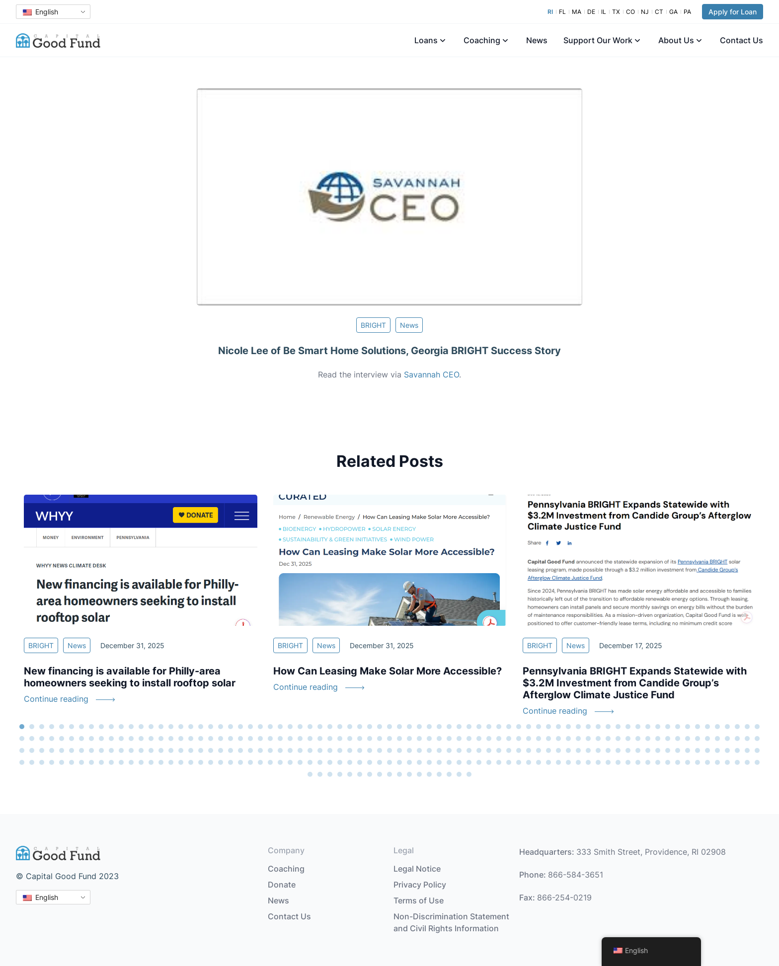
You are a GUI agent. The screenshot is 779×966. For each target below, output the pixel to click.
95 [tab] (210, 738)
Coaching (482, 40)
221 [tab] (717, 750)
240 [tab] (160, 762)
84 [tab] (101, 738)
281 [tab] (568, 762)
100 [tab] (260, 738)
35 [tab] (359, 726)
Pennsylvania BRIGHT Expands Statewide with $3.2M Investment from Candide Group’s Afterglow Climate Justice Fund (635, 683)
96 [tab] (220, 738)
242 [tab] (180, 762)
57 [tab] (578, 726)
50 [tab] (508, 726)
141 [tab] (667, 738)
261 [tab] (369, 762)
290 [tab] (657, 762)
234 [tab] (101, 762)
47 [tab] (478, 726)
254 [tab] (300, 762)
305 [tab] (349, 774)
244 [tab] (200, 762)
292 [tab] (677, 762)
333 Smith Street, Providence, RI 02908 (651, 852)
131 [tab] (568, 738)
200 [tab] (508, 750)
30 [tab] (310, 726)
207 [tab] (578, 750)
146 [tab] (717, 738)
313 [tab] (429, 774)
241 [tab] (170, 762)
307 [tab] (369, 774)
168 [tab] (190, 750)
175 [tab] (260, 750)
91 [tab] (170, 738)
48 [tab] (488, 726)
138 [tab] (637, 738)
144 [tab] (697, 738)
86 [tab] (121, 738)
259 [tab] (349, 762)
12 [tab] (131, 726)
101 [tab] (270, 738)
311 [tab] (409, 774)
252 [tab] (280, 762)
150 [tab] (757, 738)
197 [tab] (478, 750)
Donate (282, 885)
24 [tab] (250, 726)
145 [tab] (707, 738)
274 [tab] (498, 762)
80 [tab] (61, 738)
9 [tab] (101, 726)
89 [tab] (151, 738)
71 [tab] (717, 726)
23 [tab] (240, 726)
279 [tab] (548, 762)
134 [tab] (598, 738)
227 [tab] (31, 762)
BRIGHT (373, 325)
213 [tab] (637, 750)
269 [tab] (449, 762)
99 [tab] (250, 738)
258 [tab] (339, 762)
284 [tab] (598, 762)
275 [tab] (508, 762)
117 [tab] (429, 738)
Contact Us (741, 40)
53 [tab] (538, 726)
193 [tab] (439, 750)
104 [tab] (300, 738)
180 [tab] (310, 750)
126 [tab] (518, 738)
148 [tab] (737, 738)
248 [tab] (240, 762)
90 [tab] (160, 738)
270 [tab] (459, 762)
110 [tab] (359, 738)
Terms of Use (418, 900)
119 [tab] (449, 738)
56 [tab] (568, 726)
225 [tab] (757, 750)
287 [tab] (627, 762)
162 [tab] (131, 750)
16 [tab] (170, 726)
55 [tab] (558, 726)
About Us (676, 40)
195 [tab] (459, 750)
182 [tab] (329, 750)
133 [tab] (588, 738)
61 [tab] (618, 726)
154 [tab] (51, 750)
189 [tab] (399, 750)
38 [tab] (389, 726)
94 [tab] (200, 738)
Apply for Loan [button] (732, 11)
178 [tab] (290, 750)
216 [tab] (667, 750)
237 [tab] (131, 762)
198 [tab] (488, 750)
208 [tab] (588, 750)
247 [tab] (230, 762)
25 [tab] (260, 726)
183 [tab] (339, 750)
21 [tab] (220, 726)
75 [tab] (757, 726)
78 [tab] (41, 738)
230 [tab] (61, 762)
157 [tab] (81, 750)
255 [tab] (310, 762)
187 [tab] (379, 750)
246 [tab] (220, 762)
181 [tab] (319, 750)
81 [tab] (71, 738)
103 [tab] (290, 738)
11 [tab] (121, 726)
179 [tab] (300, 750)
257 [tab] (329, 762)
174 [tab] (250, 750)
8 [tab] (91, 726)
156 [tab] (71, 750)
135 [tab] (608, 738)
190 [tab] (409, 750)
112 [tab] (379, 738)
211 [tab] (618, 750)
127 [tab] (528, 738)
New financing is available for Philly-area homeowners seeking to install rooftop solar (129, 677)
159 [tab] (101, 750)
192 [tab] (429, 750)
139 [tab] (647, 738)
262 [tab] (379, 762)
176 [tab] (270, 750)
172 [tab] (230, 750)
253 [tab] (290, 762)
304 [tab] (339, 774)
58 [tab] (588, 726)
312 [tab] (419, 774)
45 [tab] (459, 726)
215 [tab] (657, 750)
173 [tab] (240, 750)
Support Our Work (597, 40)
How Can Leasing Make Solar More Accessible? (387, 671)
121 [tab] (469, 738)
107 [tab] (329, 738)
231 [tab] (71, 762)
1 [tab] (21, 726)
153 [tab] (41, 750)
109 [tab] (349, 738)
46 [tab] (469, 726)
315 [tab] (449, 774)
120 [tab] (459, 738)
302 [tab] (319, 774)
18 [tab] (190, 726)
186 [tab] (369, 750)
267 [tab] (429, 762)
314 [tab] (439, 774)
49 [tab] (498, 726)
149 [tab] (747, 738)
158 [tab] (91, 750)
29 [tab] (300, 726)
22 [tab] (230, 726)
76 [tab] (21, 738)
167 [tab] (180, 750)
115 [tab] (409, 738)
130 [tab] (558, 738)
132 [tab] (578, 738)
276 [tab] (518, 762)
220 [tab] (707, 750)
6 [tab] (71, 726)
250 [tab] (260, 762)
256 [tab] (319, 762)
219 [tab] (697, 750)
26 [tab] (270, 726)
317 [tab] (469, 774)
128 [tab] (538, 738)
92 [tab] (180, 738)
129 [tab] (548, 738)
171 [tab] (220, 750)
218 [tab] (687, 750)
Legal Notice (417, 869)
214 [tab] (647, 750)
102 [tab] (280, 738)
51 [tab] (518, 726)
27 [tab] (280, 726)
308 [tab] (379, 774)
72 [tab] (727, 726)
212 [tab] (627, 750)
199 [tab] (498, 750)
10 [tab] (111, 726)
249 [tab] (250, 762)
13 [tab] (141, 726)
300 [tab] (757, 762)
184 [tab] (349, 750)
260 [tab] (359, 762)
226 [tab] (21, 762)
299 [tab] (747, 762)
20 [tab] (210, 726)
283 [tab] (588, 762)
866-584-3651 (575, 875)
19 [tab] (200, 726)
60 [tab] (608, 726)
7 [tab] (81, 726)
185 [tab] (359, 750)
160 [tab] (111, 750)
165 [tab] (160, 750)
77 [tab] (31, 738)
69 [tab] (697, 726)
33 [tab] (339, 726)
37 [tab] (379, 726)
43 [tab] (439, 726)
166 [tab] (170, 750)
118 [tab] (439, 738)
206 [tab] (568, 750)
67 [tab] (677, 726)
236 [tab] (121, 762)
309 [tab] (389, 774)
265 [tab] (409, 762)
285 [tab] (608, 762)
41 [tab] (419, 726)
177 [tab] (280, 750)
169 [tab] (200, 750)
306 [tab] (359, 774)
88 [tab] (141, 738)
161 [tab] (121, 750)
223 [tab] (737, 750)
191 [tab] (419, 750)
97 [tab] (230, 738)
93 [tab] (190, 738)
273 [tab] (488, 762)
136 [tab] (618, 738)
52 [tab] (528, 726)
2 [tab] (31, 726)
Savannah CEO (431, 374)
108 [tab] (339, 738)
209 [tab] (598, 750)
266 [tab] (419, 762)
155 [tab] (61, 750)
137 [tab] (627, 738)
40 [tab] (409, 726)
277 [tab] (528, 762)
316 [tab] (459, 774)
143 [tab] (687, 738)
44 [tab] (449, 726)
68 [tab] (687, 726)
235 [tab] (111, 762)
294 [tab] (697, 762)
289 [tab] (647, 762)
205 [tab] (558, 750)
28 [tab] (290, 726)
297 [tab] (727, 762)
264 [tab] (399, 762)
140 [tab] (657, 738)
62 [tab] (627, 726)
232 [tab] (81, 762)
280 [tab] (558, 762)
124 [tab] (498, 738)
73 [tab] (737, 726)
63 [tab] (637, 726)
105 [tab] (310, 738)
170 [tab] (210, 750)
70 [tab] (707, 726)
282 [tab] (578, 762)
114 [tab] (399, 738)
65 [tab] (657, 726)
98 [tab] (240, 738)
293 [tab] (687, 762)
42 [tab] (429, 726)
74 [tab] (747, 726)
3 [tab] (41, 726)
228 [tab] (41, 762)
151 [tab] (21, 750)
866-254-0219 (564, 897)
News (536, 40)
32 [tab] (329, 726)
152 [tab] (31, 750)
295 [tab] (707, 762)
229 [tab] (51, 762)
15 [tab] (160, 726)
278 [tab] (538, 762)
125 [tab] (508, 738)
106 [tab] (319, 738)
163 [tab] (141, 750)
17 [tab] (180, 726)
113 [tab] (389, 738)
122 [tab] (478, 738)
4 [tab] (51, 726)
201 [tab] (518, 750)
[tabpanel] (140, 606)
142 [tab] (677, 738)
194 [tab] (449, 750)
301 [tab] (310, 774)
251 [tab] (270, 762)
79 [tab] (51, 738)
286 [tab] (618, 762)
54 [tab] (548, 726)
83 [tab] (91, 738)
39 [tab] (399, 726)
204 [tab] (548, 750)
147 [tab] (727, 738)
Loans (426, 40)
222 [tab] (727, 750)
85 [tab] (111, 738)
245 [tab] (210, 762)
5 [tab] (61, 726)
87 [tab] (131, 738)
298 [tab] (737, 762)
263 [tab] (389, 762)
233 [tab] (91, 762)
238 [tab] (141, 762)
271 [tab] (469, 762)
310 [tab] (399, 774)
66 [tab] (667, 726)
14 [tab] (151, 726)
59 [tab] (598, 726)
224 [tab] (747, 750)
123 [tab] (488, 738)
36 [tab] (369, 726)
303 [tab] (329, 774)
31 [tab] (319, 726)
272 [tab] (478, 762)
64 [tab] (647, 726)
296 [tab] (717, 762)
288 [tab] (637, 762)
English (40, 11)
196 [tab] (469, 750)
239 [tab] (151, 762)
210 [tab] (608, 750)
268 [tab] (439, 762)
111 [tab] (369, 738)
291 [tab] (667, 762)
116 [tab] (419, 738)
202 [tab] (528, 750)
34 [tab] (349, 726)
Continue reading (56, 699)
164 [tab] (151, 750)
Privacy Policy (419, 885)
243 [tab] (190, 762)
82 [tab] (81, 738)
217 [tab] (677, 750)
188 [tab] (389, 750)
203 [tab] (538, 750)
